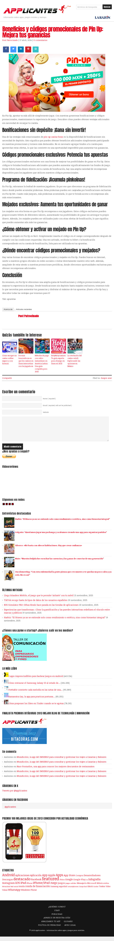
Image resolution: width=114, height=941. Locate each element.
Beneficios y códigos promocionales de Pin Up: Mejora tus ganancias (52, 32)
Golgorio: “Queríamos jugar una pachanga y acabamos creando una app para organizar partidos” (61, 536)
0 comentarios (40, 40)
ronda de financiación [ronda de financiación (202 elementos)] (37, 890)
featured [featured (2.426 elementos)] (50, 883)
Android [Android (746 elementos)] (8, 879)
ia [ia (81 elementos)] (87, 884)
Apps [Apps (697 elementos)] (59, 879)
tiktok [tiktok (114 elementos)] (90, 890)
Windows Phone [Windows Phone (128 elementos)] (29, 894)
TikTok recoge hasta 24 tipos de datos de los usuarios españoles (35, 604)
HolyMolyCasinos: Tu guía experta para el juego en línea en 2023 (58, 359)
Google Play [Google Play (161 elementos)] (79, 883)
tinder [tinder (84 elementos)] (95, 891)
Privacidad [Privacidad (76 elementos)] (6, 891)
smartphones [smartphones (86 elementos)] (73, 891)
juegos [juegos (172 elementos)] (61, 887)
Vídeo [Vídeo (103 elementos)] (108, 890)
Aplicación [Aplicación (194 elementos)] (36, 879)
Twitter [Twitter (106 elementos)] (102, 890)
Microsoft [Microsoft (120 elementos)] (91, 887)
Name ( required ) (49, 399)
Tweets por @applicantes (14, 795)
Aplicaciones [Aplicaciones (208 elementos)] (22, 879)
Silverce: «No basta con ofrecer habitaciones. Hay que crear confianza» (48, 549)
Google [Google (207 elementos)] (69, 883)
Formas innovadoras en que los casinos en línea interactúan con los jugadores (26, 360)
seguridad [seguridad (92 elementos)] (63, 891)
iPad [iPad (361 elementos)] (23, 887)
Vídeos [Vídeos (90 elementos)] (4, 894)
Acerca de (8, 309)
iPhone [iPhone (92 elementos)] (29, 887)
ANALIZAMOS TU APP (50, 925)
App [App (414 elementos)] (45, 879)
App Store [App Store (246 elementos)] (69, 879)
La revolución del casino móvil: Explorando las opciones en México (75, 360)
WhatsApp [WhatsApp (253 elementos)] (14, 894)
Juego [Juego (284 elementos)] (53, 887)
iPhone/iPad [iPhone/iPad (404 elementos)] (41, 887)
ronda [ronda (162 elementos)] (22, 890)
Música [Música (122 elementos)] (100, 887)
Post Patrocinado (10, 40)
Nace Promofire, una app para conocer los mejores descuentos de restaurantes (55, 770)
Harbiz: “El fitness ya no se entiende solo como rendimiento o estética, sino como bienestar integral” (62, 523)
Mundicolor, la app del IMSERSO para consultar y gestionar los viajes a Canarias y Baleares (61, 761)
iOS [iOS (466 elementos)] (17, 887)
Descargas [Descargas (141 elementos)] (7, 883)
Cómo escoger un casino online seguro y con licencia (9, 359)
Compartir (7, 378)
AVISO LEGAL (70, 929)
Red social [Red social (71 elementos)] (14, 891)
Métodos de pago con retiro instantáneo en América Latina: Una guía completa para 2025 (42, 363)
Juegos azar (106, 378)
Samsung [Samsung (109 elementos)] (54, 890)
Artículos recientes (24, 309)
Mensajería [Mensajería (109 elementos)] (82, 887)
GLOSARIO (68, 925)
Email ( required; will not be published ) (57, 405)
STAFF (57, 914)
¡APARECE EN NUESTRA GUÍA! (57, 922)
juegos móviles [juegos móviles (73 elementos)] (70, 887)
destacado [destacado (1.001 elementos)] (22, 883)
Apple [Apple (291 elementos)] (51, 879)
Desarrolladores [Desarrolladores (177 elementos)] (92, 879)
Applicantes (10, 811)
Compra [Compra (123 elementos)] (79, 879)
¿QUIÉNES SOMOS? (57, 911)
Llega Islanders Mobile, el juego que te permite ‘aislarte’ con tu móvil (39, 599)
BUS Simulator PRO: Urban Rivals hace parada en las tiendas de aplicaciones (41, 609)
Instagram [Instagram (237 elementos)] (8, 887)
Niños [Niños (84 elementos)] (106, 887)
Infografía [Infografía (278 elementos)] (94, 883)
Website (46, 412)
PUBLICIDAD (57, 918)
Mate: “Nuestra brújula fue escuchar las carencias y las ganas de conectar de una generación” (59, 563)
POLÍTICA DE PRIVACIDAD (49, 929)
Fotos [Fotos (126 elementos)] (62, 883)
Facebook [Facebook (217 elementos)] (36, 883)
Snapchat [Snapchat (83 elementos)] (83, 891)
